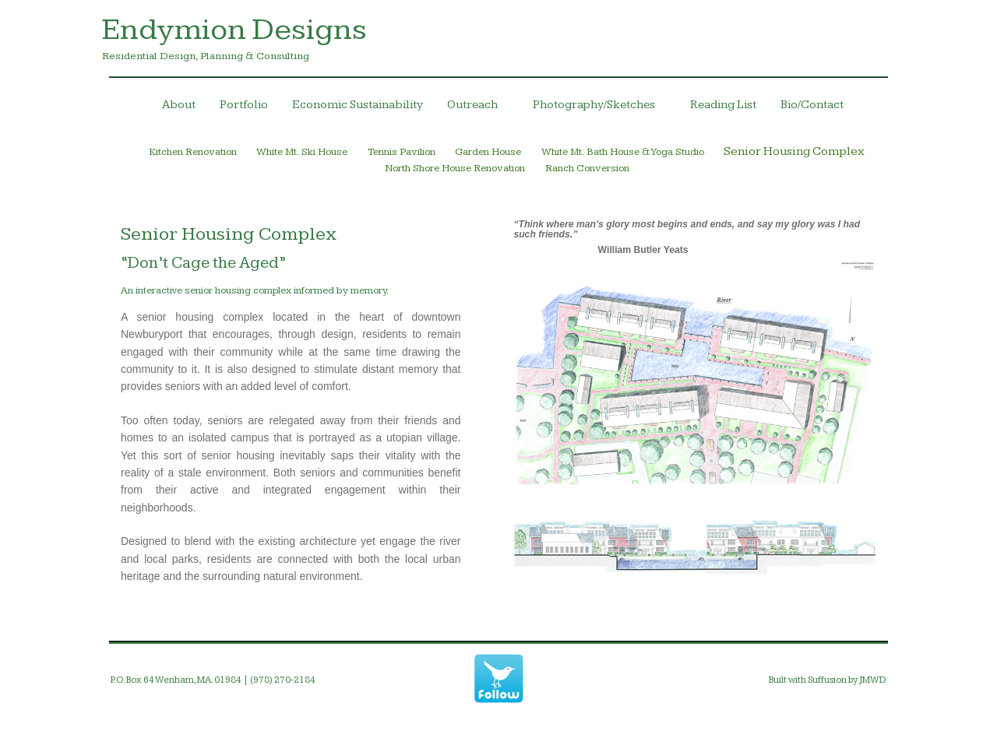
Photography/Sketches (602, 108)
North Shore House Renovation (455, 168)
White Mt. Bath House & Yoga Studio (622, 152)
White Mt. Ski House (301, 152)
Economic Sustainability (357, 104)
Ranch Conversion (587, 168)
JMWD (872, 680)
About (179, 104)
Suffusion (827, 680)
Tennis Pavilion (401, 152)
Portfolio (244, 104)
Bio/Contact (812, 104)
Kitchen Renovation (193, 152)
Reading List (723, 104)
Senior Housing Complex (794, 151)
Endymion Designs (234, 29)
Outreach (481, 108)
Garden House (488, 152)
